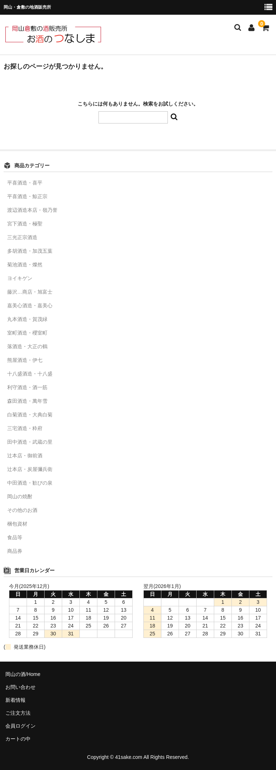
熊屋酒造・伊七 (24, 360)
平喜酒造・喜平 (24, 183)
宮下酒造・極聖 (24, 224)
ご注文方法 (18, 713)
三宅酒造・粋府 (24, 428)
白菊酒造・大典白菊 (29, 414)
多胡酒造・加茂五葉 (29, 251)
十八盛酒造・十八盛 (29, 374)
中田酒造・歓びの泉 (29, 483)
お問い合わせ (20, 687)
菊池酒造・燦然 (24, 264)
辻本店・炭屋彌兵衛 (29, 469)
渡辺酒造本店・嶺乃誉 (32, 210)
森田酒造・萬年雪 (27, 401)
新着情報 (15, 700)
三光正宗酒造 (22, 237)
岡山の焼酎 (19, 496)
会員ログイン (20, 726)
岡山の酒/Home (22, 674)
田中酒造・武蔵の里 (29, 442)
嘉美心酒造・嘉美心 (29, 305)
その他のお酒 (22, 510)
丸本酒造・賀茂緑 (27, 319)
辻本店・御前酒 (24, 455)
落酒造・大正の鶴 (27, 346)
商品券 (14, 551)
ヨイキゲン (19, 278)
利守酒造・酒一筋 (27, 387)
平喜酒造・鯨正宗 (27, 196)
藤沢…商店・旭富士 (29, 292)
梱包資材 (17, 524)
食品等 (14, 537)
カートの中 (18, 739)
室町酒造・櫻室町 (27, 333)
